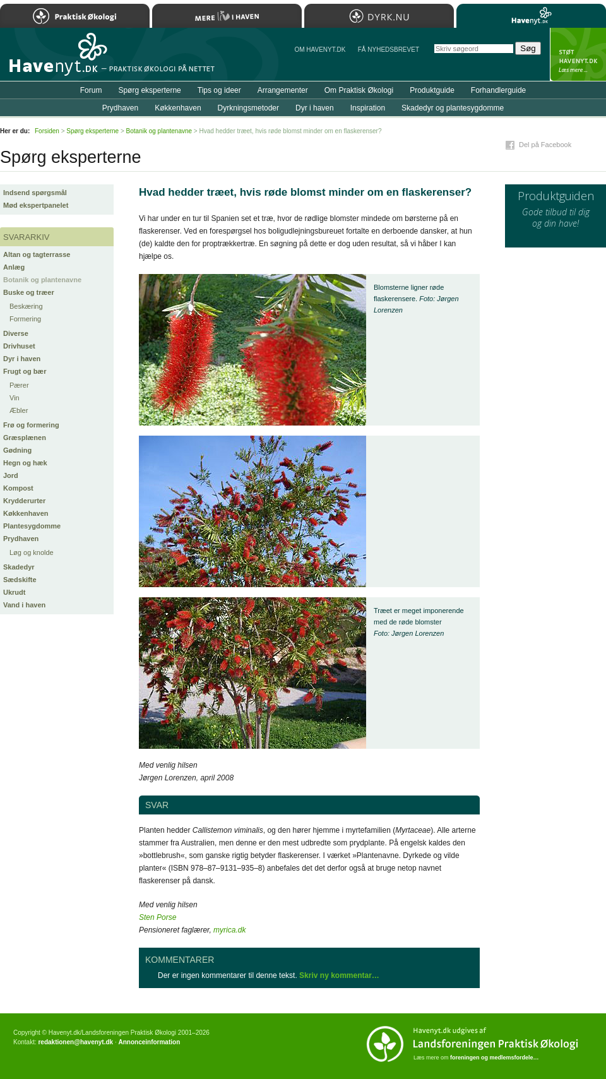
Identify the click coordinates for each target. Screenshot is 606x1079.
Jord (10, 475)
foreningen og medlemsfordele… (494, 1057)
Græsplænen (24, 437)
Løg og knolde (31, 552)
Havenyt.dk (531, 16)
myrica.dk (229, 930)
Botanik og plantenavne (42, 279)
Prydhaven (21, 538)
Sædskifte (20, 579)
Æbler (18, 410)
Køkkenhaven (26, 513)
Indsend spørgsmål (35, 192)
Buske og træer (28, 292)
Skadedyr (19, 567)
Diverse (15, 333)
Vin (14, 398)
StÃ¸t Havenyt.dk (578, 54)
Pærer (19, 385)
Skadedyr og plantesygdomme (452, 108)
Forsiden (47, 131)
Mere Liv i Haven (227, 16)
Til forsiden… (55, 59)
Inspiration (367, 108)
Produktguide (432, 90)
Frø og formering (31, 425)
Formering (25, 319)
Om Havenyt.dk (319, 49)
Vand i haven (24, 605)
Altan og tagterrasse (36, 254)
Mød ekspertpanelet (35, 205)
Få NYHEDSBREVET (388, 49)
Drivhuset (19, 346)
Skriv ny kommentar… (339, 975)
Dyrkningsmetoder (248, 108)
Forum (91, 90)
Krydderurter (24, 500)
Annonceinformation (149, 1042)
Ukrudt (14, 592)
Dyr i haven (21, 358)
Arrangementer (283, 90)
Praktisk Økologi (75, 16)
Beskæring (26, 306)
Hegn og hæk (25, 463)
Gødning (17, 450)
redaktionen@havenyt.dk (75, 1042)
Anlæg (14, 267)
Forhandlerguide (498, 90)
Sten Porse (157, 917)
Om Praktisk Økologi (358, 90)
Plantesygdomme (32, 526)
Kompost (18, 488)
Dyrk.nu (379, 16)
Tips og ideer (219, 90)
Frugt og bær (24, 371)
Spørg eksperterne (149, 90)
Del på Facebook (545, 144)
